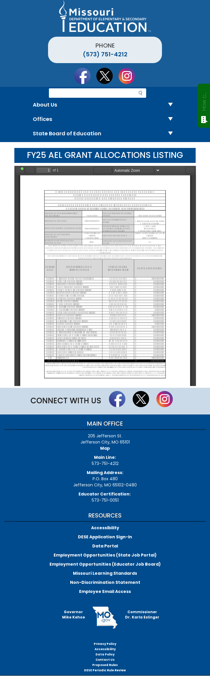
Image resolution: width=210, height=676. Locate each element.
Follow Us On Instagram (129, 76)
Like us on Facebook (85, 76)
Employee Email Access (105, 591)
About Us (105, 105)
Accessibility (105, 528)
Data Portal (105, 546)
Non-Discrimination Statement (105, 582)
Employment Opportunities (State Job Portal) (105, 555)
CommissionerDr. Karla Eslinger (142, 614)
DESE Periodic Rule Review (105, 670)
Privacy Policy (105, 644)
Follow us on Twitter (107, 76)
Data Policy (105, 654)
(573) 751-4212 (105, 54)
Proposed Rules (105, 665)
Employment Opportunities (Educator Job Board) (105, 564)
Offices (105, 119)
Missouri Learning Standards (105, 573)
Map (105, 448)
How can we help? (204, 100)
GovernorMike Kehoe (73, 614)
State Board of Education (105, 133)
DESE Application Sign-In (105, 537)
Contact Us (105, 660)
